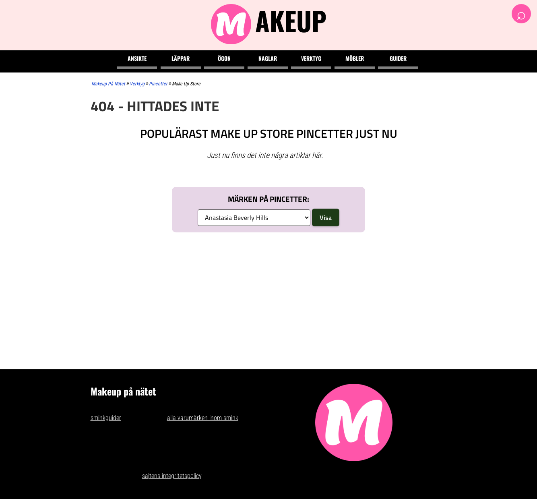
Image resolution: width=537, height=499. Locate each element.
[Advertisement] (269, 298)
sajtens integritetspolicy (171, 476)
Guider (398, 58)
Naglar (267, 58)
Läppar (180, 58)
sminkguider (106, 418)
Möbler (354, 58)
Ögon (224, 58)
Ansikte (137, 58)
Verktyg (311, 58)
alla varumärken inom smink (202, 418)
